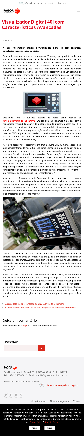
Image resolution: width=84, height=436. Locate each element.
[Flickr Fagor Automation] (6, 395)
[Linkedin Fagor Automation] (11, 395)
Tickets (76, 401)
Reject (49, 428)
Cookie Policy (51, 422)
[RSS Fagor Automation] (21, 395)
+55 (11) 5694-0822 (17, 375)
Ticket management (60, 401)
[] (41, 348)
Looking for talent (37, 401)
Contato (62, 3)
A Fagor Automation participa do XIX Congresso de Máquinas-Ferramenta (41, 307)
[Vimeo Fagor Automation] (16, 395)
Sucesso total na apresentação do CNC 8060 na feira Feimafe (34, 303)
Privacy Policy (36, 422)
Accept (34, 428)
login (25, 325)
